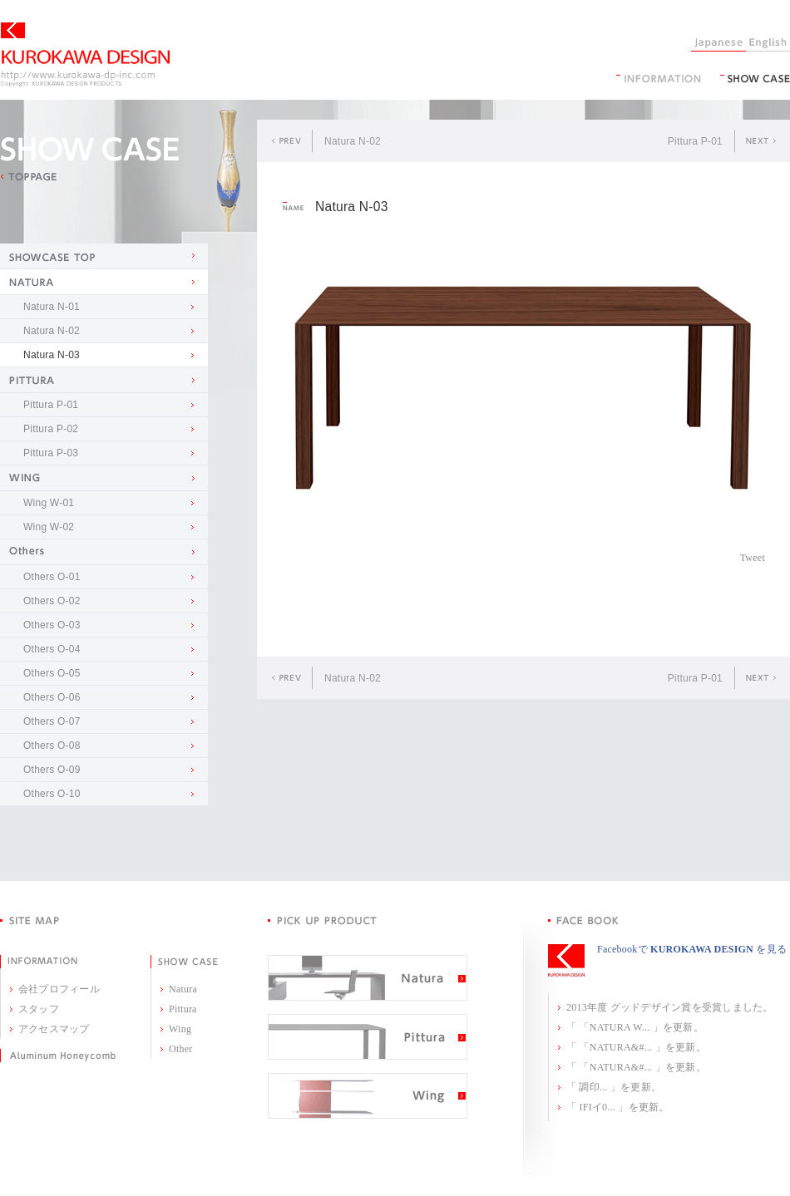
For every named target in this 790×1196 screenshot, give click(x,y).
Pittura (183, 1009)
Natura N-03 (51, 355)
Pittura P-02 (50, 429)
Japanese (718, 43)
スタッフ (38, 1009)
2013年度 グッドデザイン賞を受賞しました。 (669, 1007)
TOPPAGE (28, 177)
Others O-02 (52, 601)
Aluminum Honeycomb (58, 1055)
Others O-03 (52, 625)
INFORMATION (38, 961)
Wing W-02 (48, 527)
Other (181, 1049)
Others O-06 (52, 697)
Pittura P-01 (50, 405)
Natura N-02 (51, 331)
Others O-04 (52, 649)
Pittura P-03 (50, 453)
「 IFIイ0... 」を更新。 (617, 1107)
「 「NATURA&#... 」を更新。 (636, 1047)
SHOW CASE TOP (104, 256)
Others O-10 (52, 794)
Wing (180, 1029)
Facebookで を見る (692, 949)
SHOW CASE (755, 78)
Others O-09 (52, 769)
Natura (183, 989)
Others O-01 (52, 577)
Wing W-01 (48, 503)
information (658, 78)
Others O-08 (52, 745)
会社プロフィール (59, 989)
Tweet (752, 558)
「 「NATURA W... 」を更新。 (635, 1027)
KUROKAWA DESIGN (85, 54)
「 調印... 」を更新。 (613, 1087)
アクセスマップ (54, 1029)
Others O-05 (52, 673)
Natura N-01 (51, 307)
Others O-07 (52, 721)
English (768, 43)
